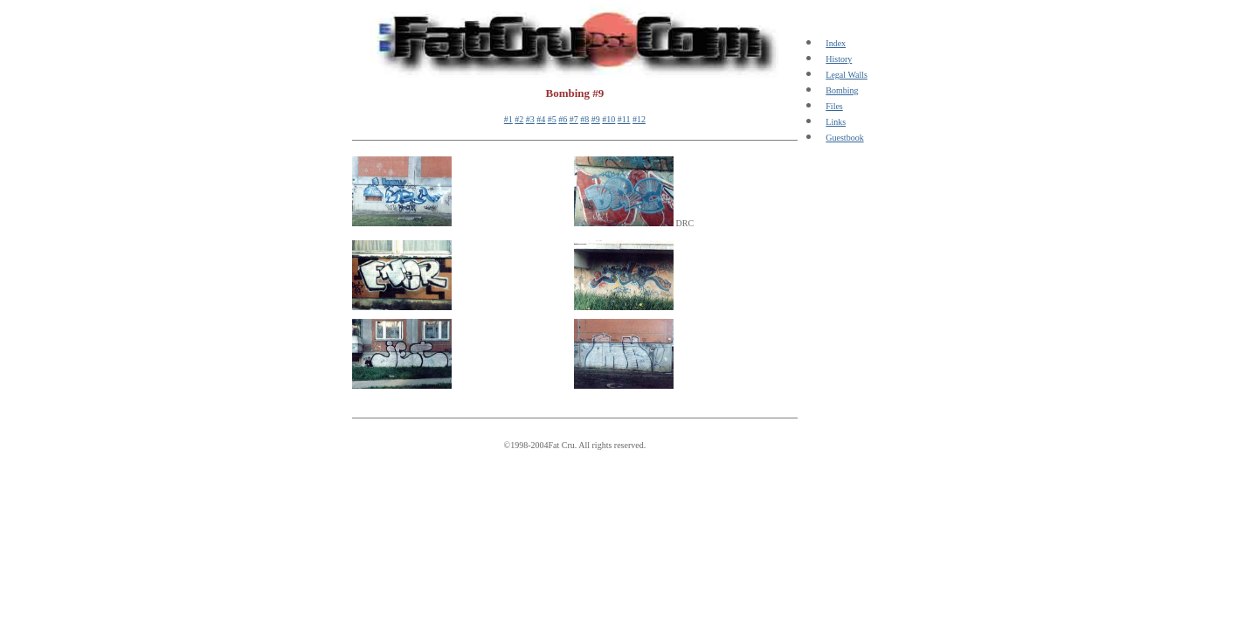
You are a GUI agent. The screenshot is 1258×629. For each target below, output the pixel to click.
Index (836, 43)
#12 (639, 119)
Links (836, 122)
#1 (508, 119)
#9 (595, 119)
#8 (584, 119)
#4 (540, 119)
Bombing (842, 90)
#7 (574, 119)
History (839, 59)
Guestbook (844, 137)
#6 (562, 119)
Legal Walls (846, 74)
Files (834, 106)
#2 (519, 119)
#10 (608, 119)
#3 (530, 119)
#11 (624, 119)
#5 (552, 119)
